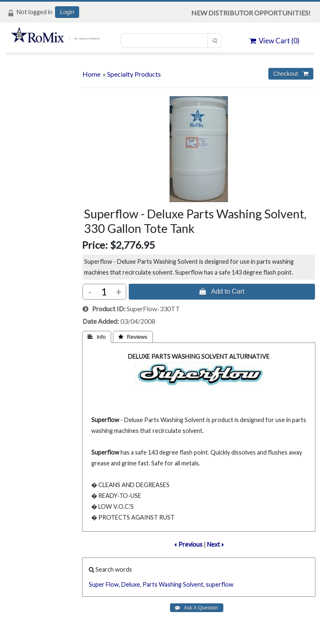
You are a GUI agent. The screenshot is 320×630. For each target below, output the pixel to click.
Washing (170, 584)
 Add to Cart (221, 291)
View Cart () (275, 40)
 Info (97, 337)
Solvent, (194, 584)
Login (67, 12)
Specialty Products (134, 74)
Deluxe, (131, 584)
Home (91, 74)
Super (97, 584)
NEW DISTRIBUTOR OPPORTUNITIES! (250, 13)
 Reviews (133, 337)
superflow (219, 584)
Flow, (113, 584)
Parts (150, 584)
